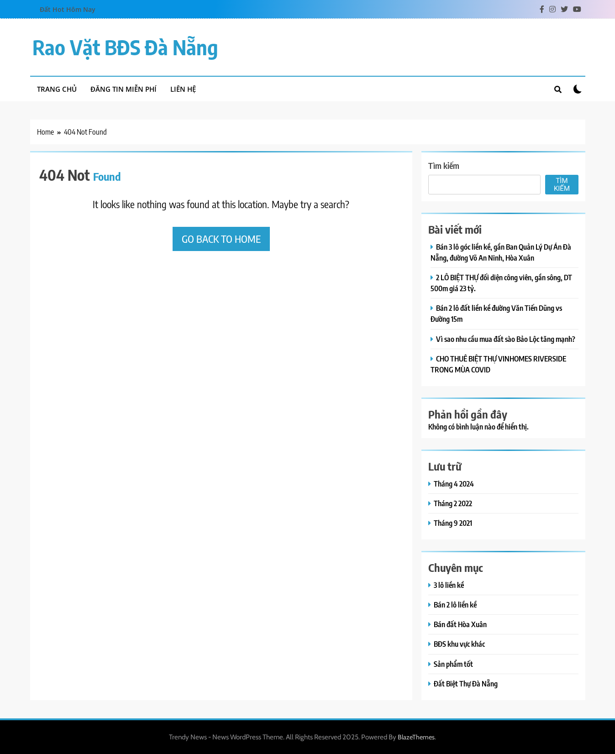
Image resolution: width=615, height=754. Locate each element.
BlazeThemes (416, 737)
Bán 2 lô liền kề (455, 604)
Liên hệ (183, 89)
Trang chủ (57, 89)
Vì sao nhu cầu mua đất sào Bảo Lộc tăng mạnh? (505, 339)
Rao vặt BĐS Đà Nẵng (125, 47)
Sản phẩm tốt (453, 664)
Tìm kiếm (443, 165)
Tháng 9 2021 (453, 523)
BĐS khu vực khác (459, 644)
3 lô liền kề (449, 585)
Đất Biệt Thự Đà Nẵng (466, 683)
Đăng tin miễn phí (123, 89)
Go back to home (221, 238)
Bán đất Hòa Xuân (460, 624)
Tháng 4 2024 (454, 483)
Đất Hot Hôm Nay (67, 9)
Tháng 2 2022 (453, 503)
